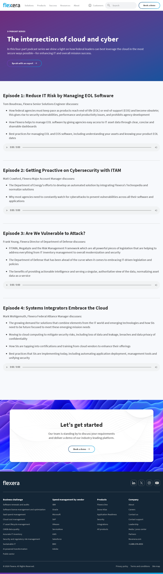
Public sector (9, 553)
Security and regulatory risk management (21, 539)
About (131, 504)
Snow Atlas (102, 509)
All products (102, 529)
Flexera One (102, 504)
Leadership (133, 524)
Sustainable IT (9, 544)
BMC (54, 544)
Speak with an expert (22, 63)
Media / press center (137, 529)
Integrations (102, 524)
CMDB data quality (11, 529)
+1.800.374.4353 (136, 544)
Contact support (136, 519)
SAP (54, 519)
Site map (156, 566)
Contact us (133, 514)
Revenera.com (135, 539)
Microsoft (56, 514)
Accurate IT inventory (12, 534)
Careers (132, 509)
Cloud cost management (14, 519)
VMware (55, 524)
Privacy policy (122, 566)
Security (100, 519)
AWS (54, 534)
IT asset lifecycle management (16, 524)
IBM (54, 504)
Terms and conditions (140, 566)
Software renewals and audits (16, 504)
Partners (132, 534)
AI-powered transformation (15, 549)
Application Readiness (107, 514)
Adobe (55, 549)
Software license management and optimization (24, 509)
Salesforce (57, 539)
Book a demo (149, 5)
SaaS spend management (14, 514)
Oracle (55, 509)
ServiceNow (57, 529)
